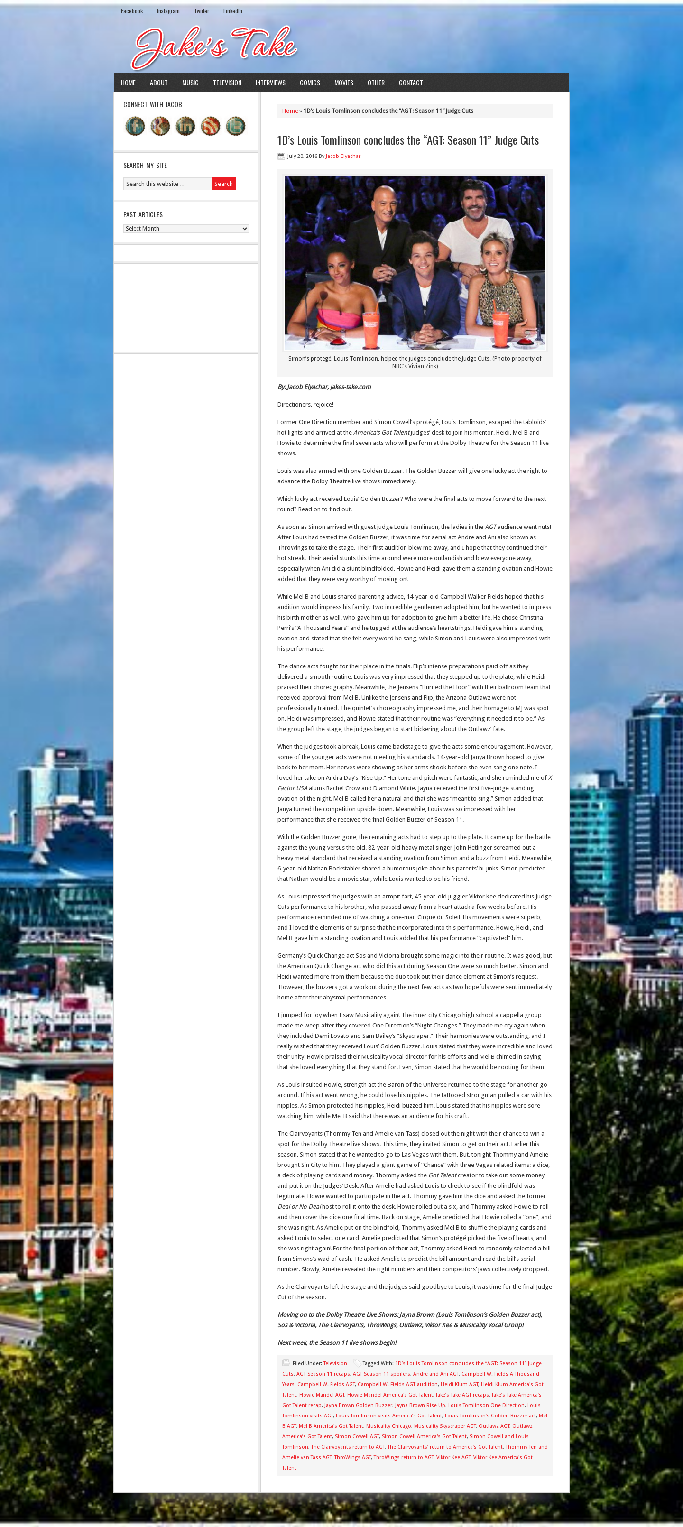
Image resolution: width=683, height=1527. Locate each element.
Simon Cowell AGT (357, 1437)
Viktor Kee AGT (453, 1457)
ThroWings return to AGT (404, 1457)
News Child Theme (420, 1512)
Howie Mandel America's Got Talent (390, 1395)
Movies (343, 82)
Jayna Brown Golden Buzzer (358, 1405)
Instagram (168, 11)
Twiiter (201, 11)
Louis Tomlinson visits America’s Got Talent (389, 1416)
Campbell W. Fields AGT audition (398, 1384)
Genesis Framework (481, 1512)
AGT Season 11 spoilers (381, 1374)
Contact (411, 82)
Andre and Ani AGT (436, 1374)
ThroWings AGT (352, 1457)
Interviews (271, 82)
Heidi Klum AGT (459, 1384)
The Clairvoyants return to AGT (348, 1447)
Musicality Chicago (388, 1426)
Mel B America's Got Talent (331, 1426)
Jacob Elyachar (343, 156)
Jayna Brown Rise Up (420, 1405)
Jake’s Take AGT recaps (462, 1395)
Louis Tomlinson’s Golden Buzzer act (490, 1416)
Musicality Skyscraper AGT (445, 1426)
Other (376, 82)
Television (227, 82)
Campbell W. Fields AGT (326, 1384)
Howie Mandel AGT (321, 1395)
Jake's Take (341, 47)
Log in (555, 1512)
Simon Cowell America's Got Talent (424, 1437)
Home (128, 82)
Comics (310, 82)
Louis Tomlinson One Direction (486, 1405)
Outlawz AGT (494, 1426)
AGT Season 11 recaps (323, 1374)
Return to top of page (149, 1512)
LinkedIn (232, 11)
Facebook (132, 11)
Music (190, 82)
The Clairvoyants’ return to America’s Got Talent (445, 1447)
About (159, 82)
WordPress (527, 1512)
